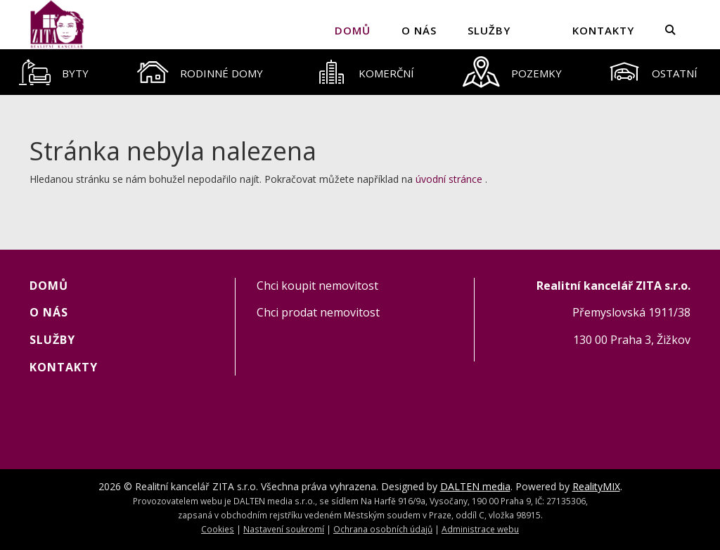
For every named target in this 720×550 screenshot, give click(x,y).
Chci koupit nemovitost (317, 285)
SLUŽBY (489, 30)
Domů (353, 30)
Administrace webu (480, 529)
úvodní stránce (449, 179)
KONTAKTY (603, 30)
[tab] (54, 72)
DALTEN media (475, 486)
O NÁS (419, 30)
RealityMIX (596, 486)
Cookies (217, 529)
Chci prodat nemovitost (318, 312)
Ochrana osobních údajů (382, 529)
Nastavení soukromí (283, 529)
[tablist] (360, 72)
